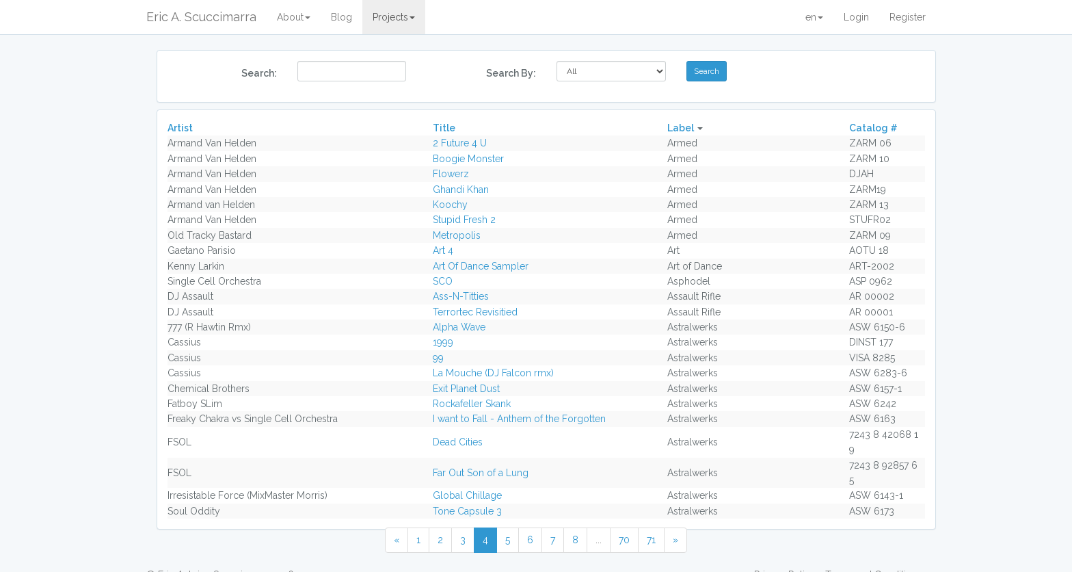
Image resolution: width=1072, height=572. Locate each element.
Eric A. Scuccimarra (201, 17)
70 (624, 539)
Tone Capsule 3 (467, 511)
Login (856, 17)
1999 (443, 342)
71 (651, 539)
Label (680, 127)
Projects (394, 17)
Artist (180, 127)
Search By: (511, 73)
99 (438, 357)
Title (444, 127)
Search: (259, 73)
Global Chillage (467, 495)
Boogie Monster (468, 158)
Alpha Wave (459, 327)
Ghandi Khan (461, 189)
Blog (341, 17)
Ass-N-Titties (461, 296)
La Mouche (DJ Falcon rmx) (493, 372)
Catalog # (873, 127)
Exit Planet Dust (466, 388)
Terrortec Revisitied (475, 312)
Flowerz (451, 173)
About (293, 17)
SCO (443, 281)
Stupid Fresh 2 (464, 219)
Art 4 (443, 250)
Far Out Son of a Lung (480, 472)
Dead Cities (458, 442)
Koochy (450, 204)
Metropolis (457, 235)
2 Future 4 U (460, 143)
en (814, 17)
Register (907, 17)
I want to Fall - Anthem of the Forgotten (519, 418)
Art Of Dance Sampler (480, 266)
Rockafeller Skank (472, 403)
